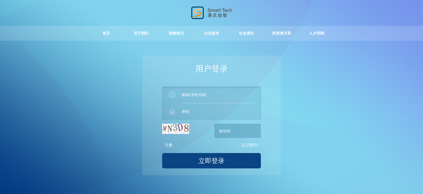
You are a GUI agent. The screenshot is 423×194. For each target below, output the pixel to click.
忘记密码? (249, 147)
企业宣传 (211, 36)
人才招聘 (316, 36)
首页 (106, 36)
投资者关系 (281, 36)
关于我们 (141, 36)
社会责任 (246, 36)
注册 (168, 147)
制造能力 (176, 36)
